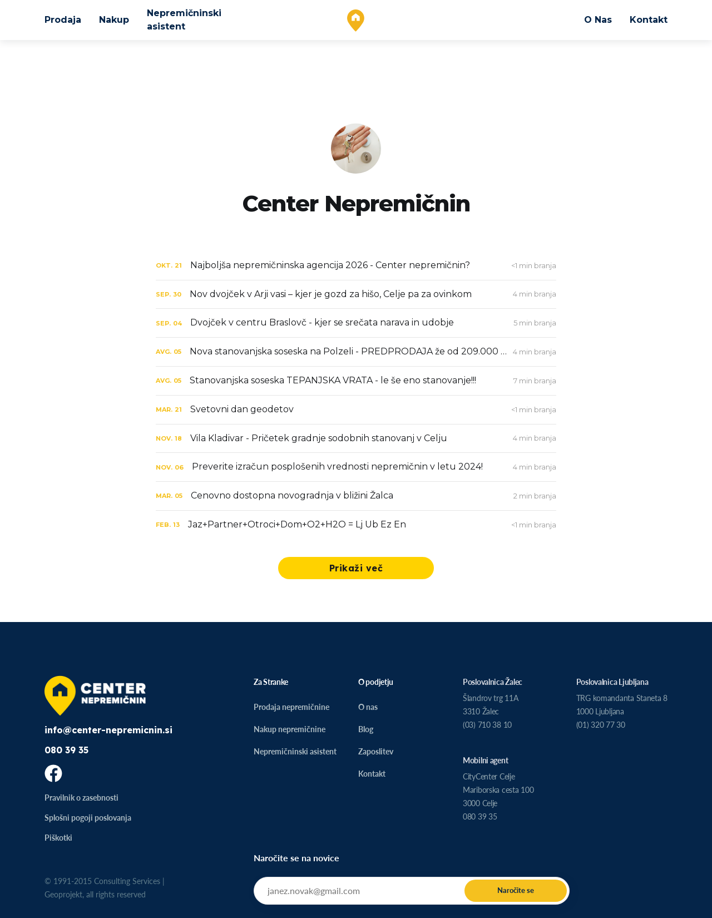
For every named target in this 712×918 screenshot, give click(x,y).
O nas (368, 707)
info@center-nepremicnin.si (108, 730)
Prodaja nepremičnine (291, 707)
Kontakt (649, 19)
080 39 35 (66, 750)
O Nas (598, 19)
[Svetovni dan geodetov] (356, 410)
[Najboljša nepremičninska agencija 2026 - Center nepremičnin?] (356, 265)
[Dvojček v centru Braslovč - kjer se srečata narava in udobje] (356, 323)
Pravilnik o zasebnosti (81, 797)
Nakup (114, 19)
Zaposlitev (375, 751)
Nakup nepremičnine (289, 729)
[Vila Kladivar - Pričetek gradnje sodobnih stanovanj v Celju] (356, 439)
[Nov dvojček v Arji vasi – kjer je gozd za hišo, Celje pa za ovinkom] (356, 294)
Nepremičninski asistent (184, 20)
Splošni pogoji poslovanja (87, 817)
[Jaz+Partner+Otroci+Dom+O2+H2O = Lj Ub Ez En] (356, 525)
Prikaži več (356, 568)
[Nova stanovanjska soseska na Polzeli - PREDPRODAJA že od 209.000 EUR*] (356, 352)
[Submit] (515, 891)
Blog (365, 729)
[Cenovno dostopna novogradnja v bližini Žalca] (356, 496)
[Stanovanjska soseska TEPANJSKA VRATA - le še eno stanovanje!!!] (356, 381)
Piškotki (58, 837)
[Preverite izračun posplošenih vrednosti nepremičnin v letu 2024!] (356, 467)
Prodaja (62, 19)
